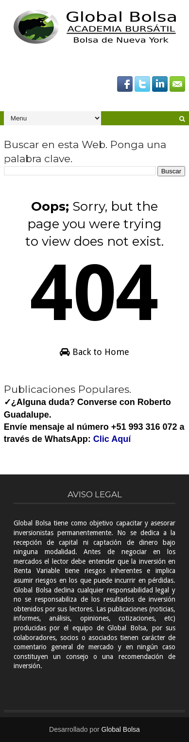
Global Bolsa (121, 729)
